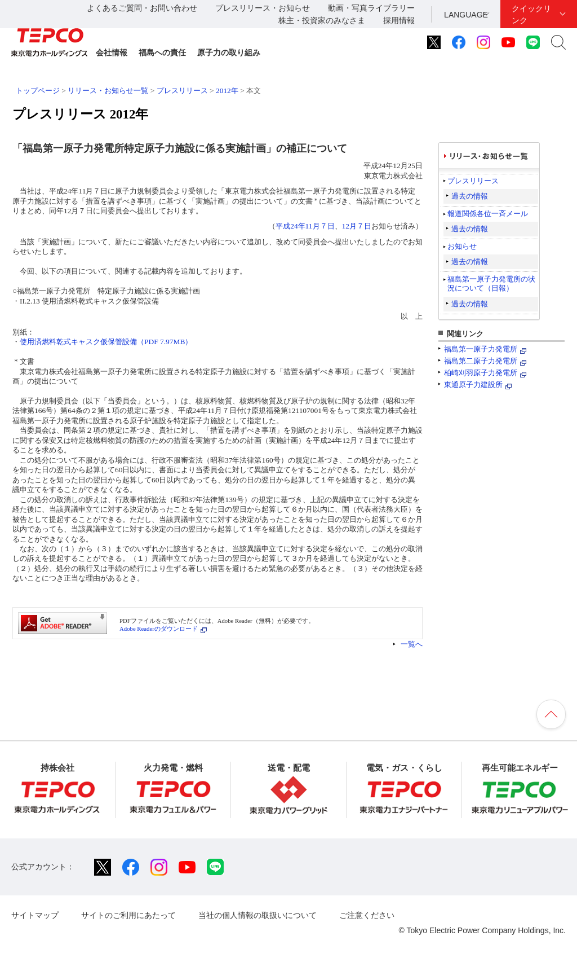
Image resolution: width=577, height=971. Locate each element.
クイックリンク (531, 14)
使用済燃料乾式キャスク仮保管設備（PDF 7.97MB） (106, 341)
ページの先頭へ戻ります (551, 714)
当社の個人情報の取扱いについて (257, 915)
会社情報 (111, 52)
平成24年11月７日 (305, 226)
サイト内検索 (558, 42)
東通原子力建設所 (473, 384)
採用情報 (399, 20)
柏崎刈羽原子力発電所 (480, 372)
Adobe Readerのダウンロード (158, 628)
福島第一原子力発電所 (480, 349)
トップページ (38, 90)
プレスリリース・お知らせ (262, 7)
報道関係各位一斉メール (487, 213)
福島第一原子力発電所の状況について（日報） (491, 283)
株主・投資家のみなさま (321, 20)
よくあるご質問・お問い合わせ (142, 7)
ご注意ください (366, 915)
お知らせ (462, 246)
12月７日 (356, 226)
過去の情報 (469, 196)
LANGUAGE (466, 14)
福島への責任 (162, 52)
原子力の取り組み (228, 52)
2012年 (227, 90)
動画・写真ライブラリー (371, 7)
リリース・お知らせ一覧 (108, 90)
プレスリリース (182, 90)
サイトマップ (35, 915)
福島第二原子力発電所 (480, 361)
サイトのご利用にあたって (128, 915)
